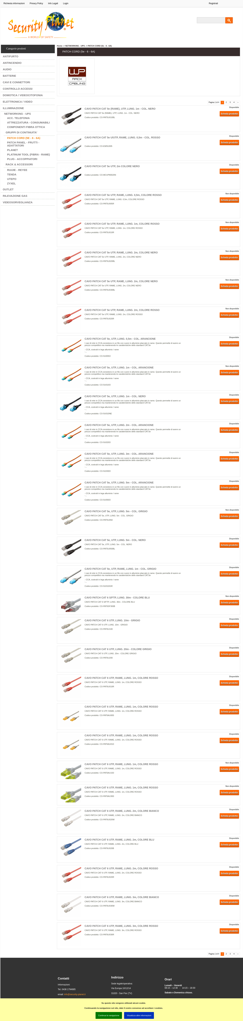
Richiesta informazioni (14, 3)
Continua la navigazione (108, 1015)
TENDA (12, 174)
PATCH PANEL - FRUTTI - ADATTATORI (23, 144)
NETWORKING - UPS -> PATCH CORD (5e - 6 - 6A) (88, 46)
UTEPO (12, 178)
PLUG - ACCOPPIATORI (22, 158)
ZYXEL (11, 183)
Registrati (213, 3)
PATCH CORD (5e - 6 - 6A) (23, 137)
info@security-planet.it (74, 994)
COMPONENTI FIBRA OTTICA (26, 127)
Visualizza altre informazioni (139, 1015)
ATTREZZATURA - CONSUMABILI (28, 122)
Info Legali (53, 3)
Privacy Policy (36, 3)
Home (60, 46)
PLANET (12, 150)
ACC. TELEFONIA (18, 118)
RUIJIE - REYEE (17, 169)
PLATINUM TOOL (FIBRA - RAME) (28, 154)
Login (65, 3)
